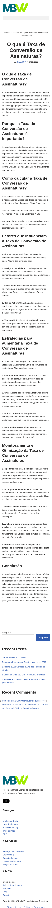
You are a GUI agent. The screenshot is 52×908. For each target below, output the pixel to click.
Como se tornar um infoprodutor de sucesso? (23, 701)
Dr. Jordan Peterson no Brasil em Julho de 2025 (24, 662)
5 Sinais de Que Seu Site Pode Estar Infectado (23, 675)
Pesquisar (6, 632)
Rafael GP (21, 62)
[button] (26, 18)
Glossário (15, 33)
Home (6, 33)
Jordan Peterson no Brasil (14, 657)
